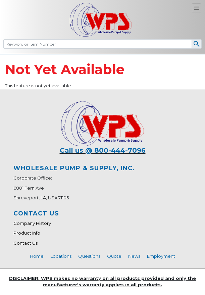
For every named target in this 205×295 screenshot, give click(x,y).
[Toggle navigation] (196, 7)
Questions (89, 256)
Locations (60, 256)
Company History (32, 223)
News (134, 256)
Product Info (26, 233)
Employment (161, 256)
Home (37, 256)
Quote (114, 256)
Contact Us (25, 243)
